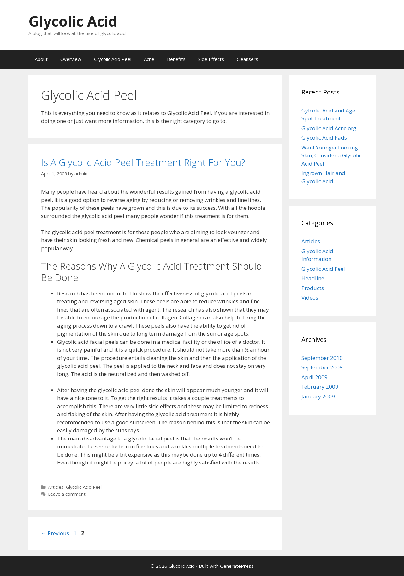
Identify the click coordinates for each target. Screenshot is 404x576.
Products (312, 288)
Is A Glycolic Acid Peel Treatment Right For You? (143, 162)
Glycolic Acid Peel (112, 59)
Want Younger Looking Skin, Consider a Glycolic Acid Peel (331, 155)
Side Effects (211, 59)
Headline (312, 278)
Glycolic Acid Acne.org (328, 128)
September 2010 (322, 357)
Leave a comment (67, 494)
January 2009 (318, 396)
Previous (55, 533)
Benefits (176, 59)
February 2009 (319, 386)
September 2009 (322, 367)
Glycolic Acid (72, 21)
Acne (149, 59)
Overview (70, 59)
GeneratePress (237, 566)
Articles (55, 487)
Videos (309, 297)
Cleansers (247, 59)
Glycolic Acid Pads (324, 137)
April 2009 (314, 377)
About (41, 59)
